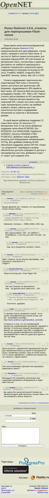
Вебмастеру (43, 495)
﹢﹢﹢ (37, 198)
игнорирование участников (26, 403)
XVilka (12, 309)
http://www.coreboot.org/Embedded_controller (23, 320)
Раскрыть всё (36, 194)
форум (26, 13)
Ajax (22, 192)
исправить (33, 162)
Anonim (10, 361)
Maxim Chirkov (41, 491)
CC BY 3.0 (15, 172)
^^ (34, 214)
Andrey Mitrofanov (19, 293)
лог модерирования (42, 403)
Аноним (10, 198)
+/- (45, 192)
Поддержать (42, 493)
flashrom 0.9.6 (26, 48)
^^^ (37, 214)
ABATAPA (12, 214)
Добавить (31, 493)
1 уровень (29, 192)
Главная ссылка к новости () (20, 166)
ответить (31, 198)
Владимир (11, 373)
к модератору (15, 200)
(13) (3, 194)
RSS (45, 194)
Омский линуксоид (15, 269)
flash (27, 177)
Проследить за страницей (7, 494)
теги (32, 13)
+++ (19, 13)
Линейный (38, 192)
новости (13, 13)
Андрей (12, 387)
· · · (4, 200)
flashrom (20, 177)
